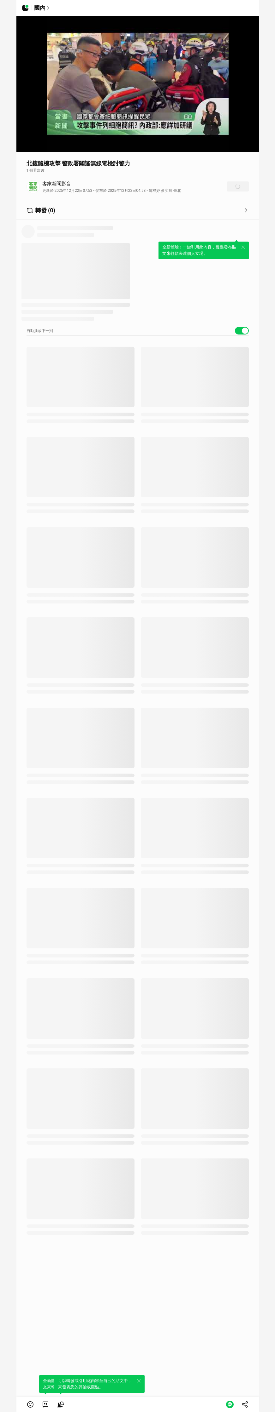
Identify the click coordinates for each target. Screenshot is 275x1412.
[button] (30, 1404)
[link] (45, 1404)
